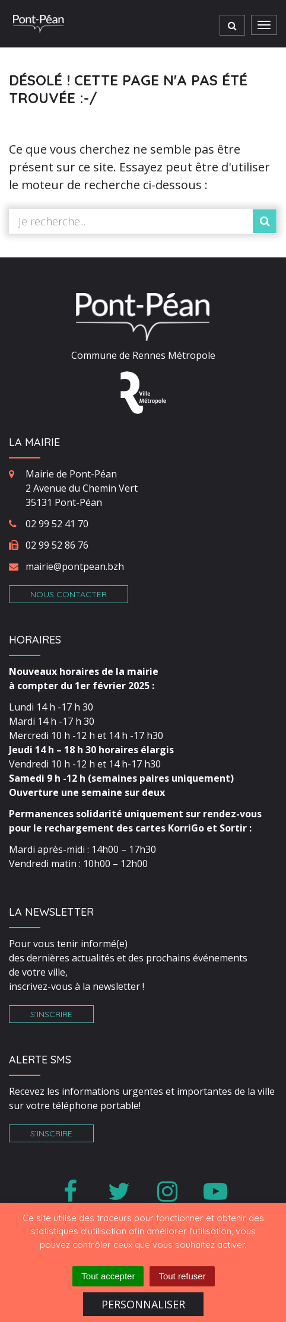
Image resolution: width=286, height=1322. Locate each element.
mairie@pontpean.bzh (75, 566)
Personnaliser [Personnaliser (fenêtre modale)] (143, 1304)
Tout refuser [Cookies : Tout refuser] (181, 1276)
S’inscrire (51, 1014)
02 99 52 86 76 (57, 545)
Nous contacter (68, 594)
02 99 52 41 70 (57, 523)
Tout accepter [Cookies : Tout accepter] (108, 1276)
